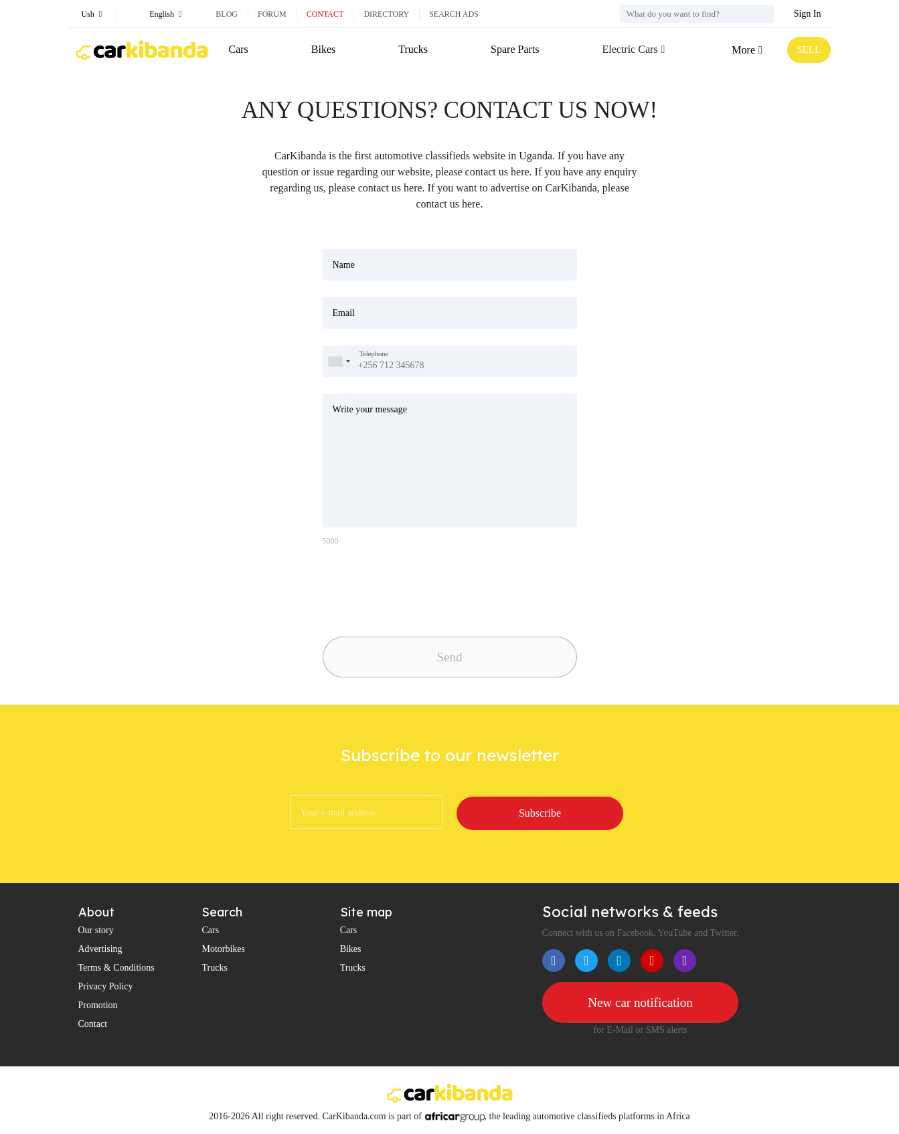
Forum (272, 14)
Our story (96, 931)
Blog (227, 14)
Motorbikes (223, 950)
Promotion (98, 1006)
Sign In (807, 14)
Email (344, 313)
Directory (386, 14)
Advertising (100, 950)
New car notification (640, 1003)
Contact (325, 14)
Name (344, 265)
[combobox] (338, 361)
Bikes (323, 49)
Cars (238, 49)
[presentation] (416, 588)
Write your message (370, 409)
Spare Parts (513, 49)
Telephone (374, 353)
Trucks (412, 49)
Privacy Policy (105, 987)
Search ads (454, 14)
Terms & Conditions (116, 968)
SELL (807, 50)
